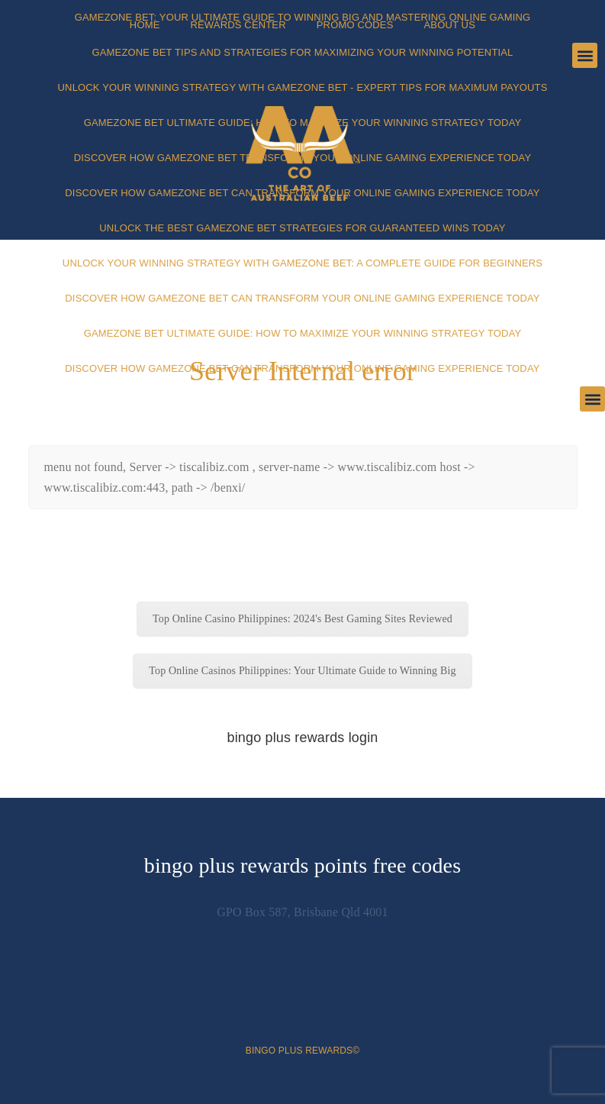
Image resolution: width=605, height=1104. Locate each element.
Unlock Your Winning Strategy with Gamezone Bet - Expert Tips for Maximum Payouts (303, 87)
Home (145, 25)
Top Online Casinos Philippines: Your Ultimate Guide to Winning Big (302, 670)
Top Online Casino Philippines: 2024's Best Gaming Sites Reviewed (302, 619)
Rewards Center (237, 25)
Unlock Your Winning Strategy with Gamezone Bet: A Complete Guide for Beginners (302, 263)
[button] (592, 399)
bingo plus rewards (299, 1050)
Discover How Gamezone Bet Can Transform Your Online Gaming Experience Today (302, 193)
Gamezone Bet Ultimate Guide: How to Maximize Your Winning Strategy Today (303, 122)
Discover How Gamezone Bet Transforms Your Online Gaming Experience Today (303, 157)
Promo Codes (355, 25)
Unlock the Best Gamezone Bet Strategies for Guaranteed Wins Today (302, 228)
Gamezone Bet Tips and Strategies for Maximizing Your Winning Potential (302, 52)
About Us (449, 25)
